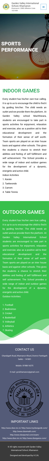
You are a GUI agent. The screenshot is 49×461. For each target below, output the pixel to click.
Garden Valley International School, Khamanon (25, 4)
